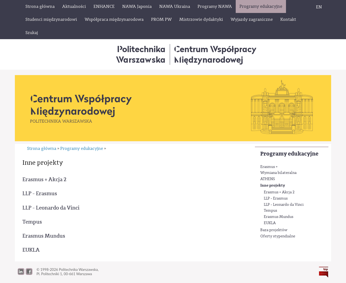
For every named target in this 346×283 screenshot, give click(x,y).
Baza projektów (273, 230)
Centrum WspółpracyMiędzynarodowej (215, 54)
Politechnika (140, 54)
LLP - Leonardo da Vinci (284, 204)
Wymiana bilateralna (278, 172)
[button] (29, 273)
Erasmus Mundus (278, 216)
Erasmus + (269, 166)
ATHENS (267, 179)
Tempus (270, 210)
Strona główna (41, 148)
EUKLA (270, 223)
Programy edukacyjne (289, 154)
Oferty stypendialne (277, 236)
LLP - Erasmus (276, 198)
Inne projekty (272, 185)
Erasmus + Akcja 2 (279, 192)
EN (319, 7)
